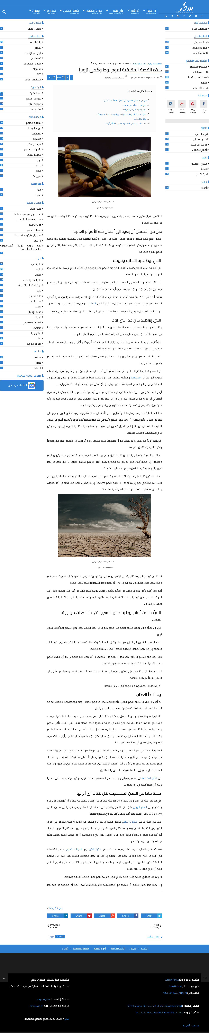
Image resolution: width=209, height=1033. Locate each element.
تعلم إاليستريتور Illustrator (27, 235)
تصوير (38, 165)
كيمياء (38, 317)
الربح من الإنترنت (33, 53)
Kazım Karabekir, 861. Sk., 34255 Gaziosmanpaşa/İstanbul (150, 1005)
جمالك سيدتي (200, 42)
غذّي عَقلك (116, 11)
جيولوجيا (37, 327)
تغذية (38, 195)
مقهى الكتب (34, 28)
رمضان (38, 362)
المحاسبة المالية (33, 79)
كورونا (203, 82)
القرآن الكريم (94, 848)
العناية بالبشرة (199, 47)
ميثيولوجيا (36, 333)
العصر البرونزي (140, 806)
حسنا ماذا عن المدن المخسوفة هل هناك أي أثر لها (126, 123)
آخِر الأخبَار (135, 11)
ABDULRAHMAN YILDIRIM (172, 992)
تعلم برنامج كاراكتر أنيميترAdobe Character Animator (20, 247)
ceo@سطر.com (42, 998)
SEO (39, 74)
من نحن (132, 948)
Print (60, 76)
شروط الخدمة (100, 948)
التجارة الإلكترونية (32, 63)
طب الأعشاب (200, 88)
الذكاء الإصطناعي (32, 322)
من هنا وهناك (54, 907)
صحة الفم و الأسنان (197, 77)
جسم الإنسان (34, 311)
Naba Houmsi (173, 985)
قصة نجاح (36, 58)
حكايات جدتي (200, 139)
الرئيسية (144, 948)
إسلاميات (36, 357)
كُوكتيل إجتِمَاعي (71, 11)
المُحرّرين (36, 11)
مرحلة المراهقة (199, 144)
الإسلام (93, 302)
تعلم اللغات (35, 208)
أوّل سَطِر (151, 11)
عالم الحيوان (35, 296)
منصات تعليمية (33, 229)
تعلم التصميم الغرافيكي (29, 219)
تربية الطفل (201, 133)
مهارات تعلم (35, 103)
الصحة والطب (200, 72)
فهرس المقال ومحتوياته (139, 90)
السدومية (136, 376)
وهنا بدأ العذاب (140, 118)
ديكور (38, 170)
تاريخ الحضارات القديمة (29, 285)
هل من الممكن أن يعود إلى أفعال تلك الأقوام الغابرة (125, 99)
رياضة (204, 168)
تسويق (37, 47)
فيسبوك (37, 69)
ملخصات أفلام (199, 28)
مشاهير (37, 138)
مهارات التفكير (33, 98)
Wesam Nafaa (171, 979)
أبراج (39, 160)
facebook (60, 936)
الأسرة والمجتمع (32, 149)
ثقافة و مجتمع (33, 122)
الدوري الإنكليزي (198, 163)
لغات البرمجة (34, 224)
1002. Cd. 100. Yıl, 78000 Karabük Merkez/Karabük (155, 1011)
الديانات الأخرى (74, 848)
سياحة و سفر (34, 144)
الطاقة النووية (34, 343)
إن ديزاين (37, 240)
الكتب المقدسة (149, 777)
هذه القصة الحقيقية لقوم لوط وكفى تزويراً (120, 69)
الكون (38, 274)
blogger (51, 936)
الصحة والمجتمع (198, 66)
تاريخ (39, 290)
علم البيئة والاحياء (32, 280)
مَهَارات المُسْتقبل (94, 11)
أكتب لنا (65, 948)
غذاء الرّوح (51, 11)
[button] (22, 384)
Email (51, 76)
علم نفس (36, 264)
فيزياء (38, 306)
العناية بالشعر (200, 53)
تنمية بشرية (35, 93)
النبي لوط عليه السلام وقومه (135, 104)
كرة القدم (202, 174)
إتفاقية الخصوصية (81, 948)
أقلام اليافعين (199, 149)
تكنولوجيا (36, 133)
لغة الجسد (36, 109)
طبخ (39, 189)
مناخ (39, 338)
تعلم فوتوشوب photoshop (27, 214)
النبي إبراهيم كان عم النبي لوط (134, 109)
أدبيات (204, 188)
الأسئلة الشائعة (118, 948)
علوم (38, 269)
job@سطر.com (35, 1005)
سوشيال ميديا (34, 154)
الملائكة (37, 368)
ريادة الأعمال (34, 42)
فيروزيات (37, 176)
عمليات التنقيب (129, 820)
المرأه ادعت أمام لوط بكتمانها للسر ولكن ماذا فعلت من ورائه (122, 113)
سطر (66, 1018)
